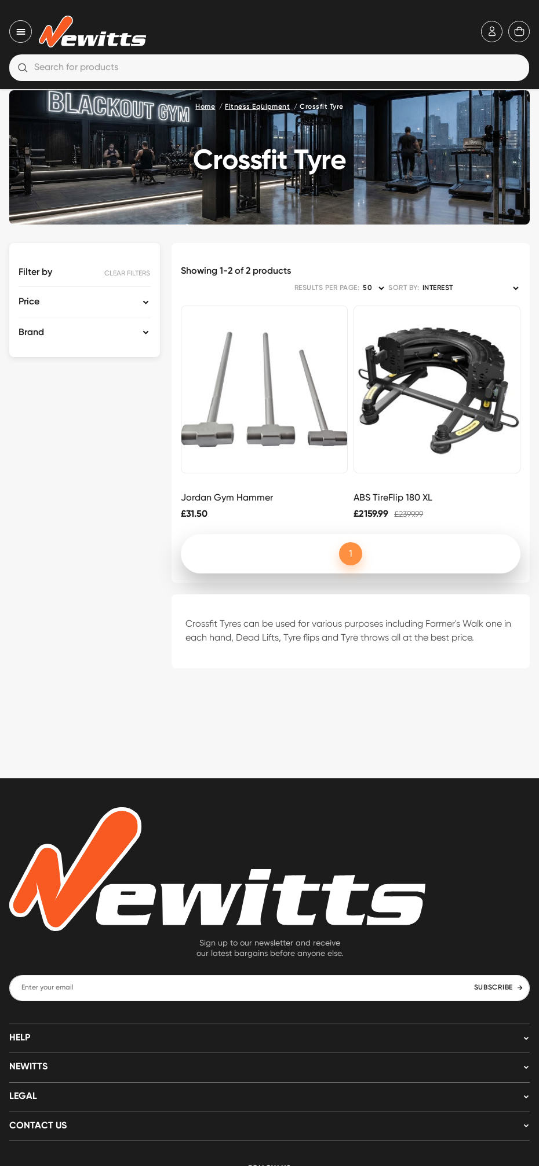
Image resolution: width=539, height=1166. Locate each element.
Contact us (38, 1126)
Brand (31, 332)
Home (205, 107)
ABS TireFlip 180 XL (393, 497)
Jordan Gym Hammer (227, 497)
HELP (19, 1038)
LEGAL (23, 1096)
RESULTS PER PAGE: (326, 288)
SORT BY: (403, 288)
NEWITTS (28, 1067)
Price (29, 302)
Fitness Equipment (257, 107)
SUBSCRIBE (498, 987)
